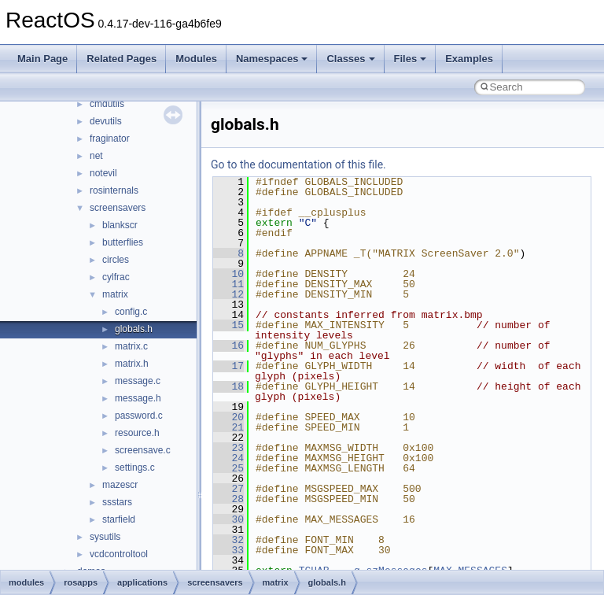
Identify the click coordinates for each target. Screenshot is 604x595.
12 (228, 294)
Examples (469, 59)
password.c (139, 415)
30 (228, 519)
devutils (106, 121)
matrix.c (131, 346)
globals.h (134, 328)
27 (228, 489)
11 (228, 284)
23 (228, 448)
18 (228, 386)
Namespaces (272, 59)
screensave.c (143, 450)
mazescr (120, 484)
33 (228, 550)
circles (115, 259)
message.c (137, 380)
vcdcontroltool (119, 554)
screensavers (117, 207)
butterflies (122, 242)
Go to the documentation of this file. (298, 164)
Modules (196, 59)
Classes (350, 59)
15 (228, 325)
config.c (131, 311)
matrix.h (132, 363)
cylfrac (116, 277)
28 (228, 499)
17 (228, 366)
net (96, 155)
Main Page (42, 59)
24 (228, 458)
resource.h (137, 432)
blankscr (120, 225)
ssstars (117, 502)
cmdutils (107, 103)
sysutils (105, 536)
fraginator (110, 138)
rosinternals (114, 190)
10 (228, 274)
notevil (103, 173)
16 (228, 345)
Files (410, 59)
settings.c (135, 467)
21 (228, 427)
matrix (115, 294)
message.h (138, 398)
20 (228, 417)
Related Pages (122, 59)
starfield (118, 519)
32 (228, 540)
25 (228, 468)
